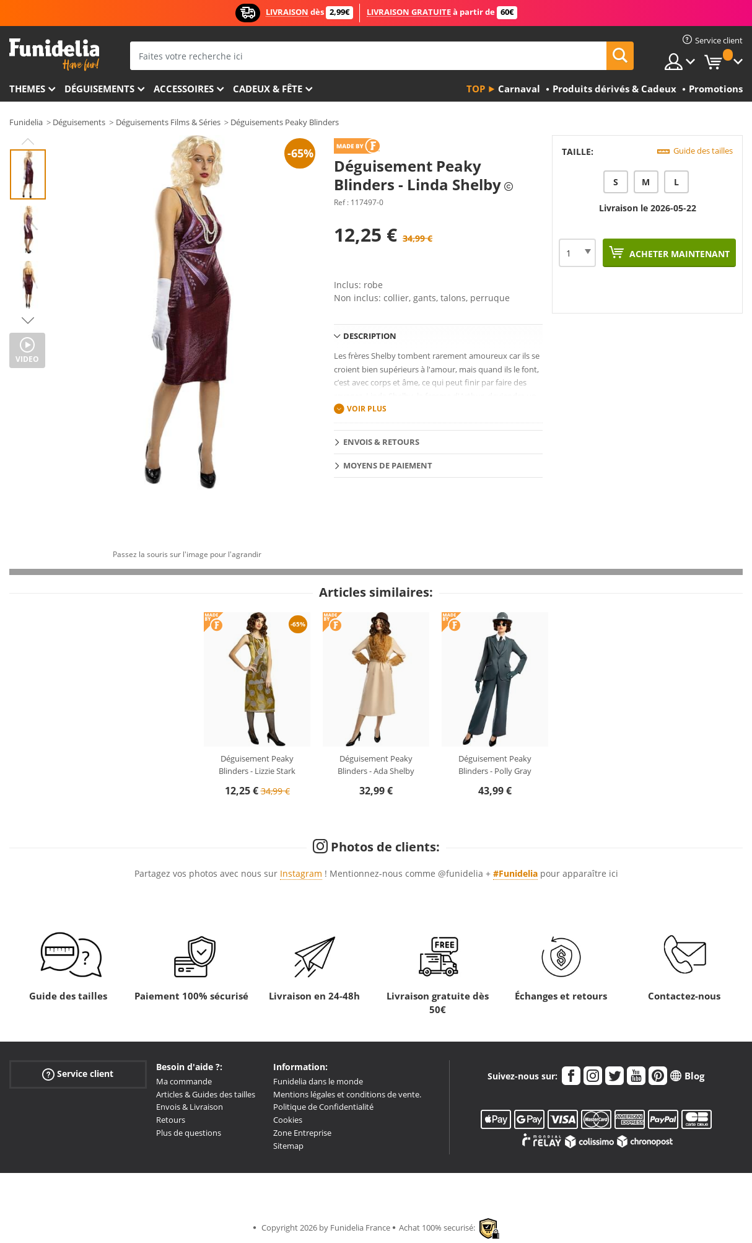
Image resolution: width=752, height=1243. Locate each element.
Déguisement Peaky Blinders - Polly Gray (494, 764)
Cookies (287, 1119)
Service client (77, 1073)
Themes (27, 88)
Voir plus (367, 408)
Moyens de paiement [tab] (387, 465)
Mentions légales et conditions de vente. (347, 1094)
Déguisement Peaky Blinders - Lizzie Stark (257, 764)
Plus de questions (188, 1132)
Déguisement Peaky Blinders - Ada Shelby (376, 764)
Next (28, 320)
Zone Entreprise (302, 1132)
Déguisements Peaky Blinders (284, 122)
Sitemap (288, 1145)
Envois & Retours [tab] (381, 441)
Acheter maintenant (678, 254)
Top (475, 88)
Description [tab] (369, 335)
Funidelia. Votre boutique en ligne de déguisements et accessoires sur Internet (54, 54)
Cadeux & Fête (267, 88)
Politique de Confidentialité (323, 1106)
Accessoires (184, 88)
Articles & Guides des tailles (205, 1094)
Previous (28, 141)
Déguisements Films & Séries (168, 122)
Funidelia (26, 122)
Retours (170, 1119)
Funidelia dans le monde (318, 1081)
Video (27, 359)
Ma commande (184, 1081)
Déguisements (99, 88)
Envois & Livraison (189, 1106)
